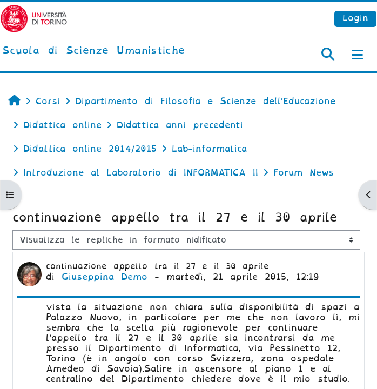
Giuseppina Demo (104, 277)
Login (355, 18)
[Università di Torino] (34, 18)
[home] (93, 51)
